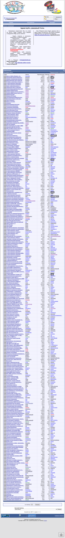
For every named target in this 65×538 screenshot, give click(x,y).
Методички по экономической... (14, 311)
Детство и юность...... (11, 392)
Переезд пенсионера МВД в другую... (15, 271)
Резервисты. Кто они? (11, 316)
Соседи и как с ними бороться (13, 359)
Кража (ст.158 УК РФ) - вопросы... (14, 203)
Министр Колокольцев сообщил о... (15, 216)
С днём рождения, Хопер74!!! (13, 254)
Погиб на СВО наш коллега (12, 451)
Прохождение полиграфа (12, 492)
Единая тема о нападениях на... (14, 138)
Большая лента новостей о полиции (15, 158)
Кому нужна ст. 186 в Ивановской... (14, 345)
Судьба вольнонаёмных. (12, 355)
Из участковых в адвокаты (12, 420)
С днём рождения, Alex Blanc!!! (13, 165)
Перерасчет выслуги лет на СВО (14, 261)
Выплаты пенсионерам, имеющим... (15, 199)
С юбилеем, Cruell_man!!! (12, 326)
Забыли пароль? (50, 20)
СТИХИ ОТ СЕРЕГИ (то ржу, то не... (14, 304)
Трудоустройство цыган (12, 376)
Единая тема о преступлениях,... (14, 285)
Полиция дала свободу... (12, 448)
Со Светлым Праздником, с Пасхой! (15, 168)
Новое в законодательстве (12, 362)
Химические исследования (12, 205)
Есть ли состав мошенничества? (14, 263)
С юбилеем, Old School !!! (12, 280)
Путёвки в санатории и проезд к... (14, 81)
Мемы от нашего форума (12, 409)
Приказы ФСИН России (12, 90)
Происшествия (10, 190)
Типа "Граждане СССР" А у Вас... (14, 335)
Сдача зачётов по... (11, 383)
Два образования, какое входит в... (14, 331)
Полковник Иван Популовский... (14, 406)
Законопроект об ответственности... (15, 397)
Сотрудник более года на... (12, 488)
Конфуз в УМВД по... (11, 336)
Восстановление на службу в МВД (14, 125)
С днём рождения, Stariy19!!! (13, 154)
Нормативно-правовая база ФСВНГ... (15, 122)
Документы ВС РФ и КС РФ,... (13, 127)
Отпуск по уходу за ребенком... (13, 434)
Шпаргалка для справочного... (13, 299)
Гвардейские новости (11, 384)
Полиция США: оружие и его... (13, 393)
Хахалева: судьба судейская (13, 380)
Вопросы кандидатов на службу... (14, 243)
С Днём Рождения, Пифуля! (13, 183)
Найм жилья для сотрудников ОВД (14, 404)
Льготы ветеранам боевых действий (15, 350)
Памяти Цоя (9, 457)
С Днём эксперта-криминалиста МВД (15, 278)
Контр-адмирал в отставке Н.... (13, 295)
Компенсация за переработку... (13, 396)
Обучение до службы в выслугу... (14, 460)
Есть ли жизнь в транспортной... (14, 292)
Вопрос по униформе (11, 144)
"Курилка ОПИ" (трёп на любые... (14, 179)
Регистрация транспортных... (13, 349)
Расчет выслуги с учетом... (12, 314)
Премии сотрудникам (11, 352)
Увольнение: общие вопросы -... (14, 186)
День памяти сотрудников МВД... (14, 209)
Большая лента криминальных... (14, 111)
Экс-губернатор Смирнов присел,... (14, 176)
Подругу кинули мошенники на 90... (14, 498)
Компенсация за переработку (13, 256)
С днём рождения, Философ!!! (13, 83)
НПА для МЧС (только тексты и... (14, 128)
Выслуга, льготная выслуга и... (14, 382)
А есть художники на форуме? (13, 433)
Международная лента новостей (14, 80)
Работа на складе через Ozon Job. (14, 329)
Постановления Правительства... (14, 97)
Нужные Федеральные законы (13, 132)
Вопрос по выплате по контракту (14, 290)
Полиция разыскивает (11, 437)
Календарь (52, 22)
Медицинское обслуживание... (13, 438)
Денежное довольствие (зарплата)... (15, 241)
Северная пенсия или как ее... (13, 307)
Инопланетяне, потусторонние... (14, 236)
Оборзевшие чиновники (12, 118)
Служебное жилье (10, 318)
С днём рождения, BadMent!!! (13, 281)
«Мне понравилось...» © (12, 464)
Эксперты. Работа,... (11, 161)
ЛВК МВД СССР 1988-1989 (12, 343)
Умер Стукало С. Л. (11, 223)
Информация (7, 70)
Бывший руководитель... (12, 309)
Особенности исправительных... (14, 155)
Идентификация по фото (12, 142)
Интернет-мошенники (11, 399)
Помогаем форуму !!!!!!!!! (12, 115)
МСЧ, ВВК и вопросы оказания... (14, 373)
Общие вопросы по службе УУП (14, 416)
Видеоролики (9, 444)
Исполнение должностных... (13, 159)
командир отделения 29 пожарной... (15, 188)
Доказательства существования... (14, 248)
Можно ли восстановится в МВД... (14, 440)
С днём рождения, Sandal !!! (13, 237)
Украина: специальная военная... (14, 79)
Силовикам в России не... (12, 121)
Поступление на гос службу (13, 474)
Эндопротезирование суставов (14, 386)
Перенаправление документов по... (14, 217)
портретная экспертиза (12, 141)
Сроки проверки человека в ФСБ (14, 455)
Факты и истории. (10, 101)
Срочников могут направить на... (14, 192)
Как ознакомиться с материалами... (14, 390)
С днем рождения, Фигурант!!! (13, 270)
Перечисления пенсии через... (13, 196)
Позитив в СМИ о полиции (12, 472)
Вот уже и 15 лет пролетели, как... (14, 219)
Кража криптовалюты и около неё (14, 426)
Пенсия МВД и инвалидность (13, 267)
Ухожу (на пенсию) (10, 356)
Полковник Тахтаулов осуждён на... (15, 387)
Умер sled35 (9, 226)
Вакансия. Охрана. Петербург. (13, 112)
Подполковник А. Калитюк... (13, 315)
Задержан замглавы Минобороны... (15, 206)
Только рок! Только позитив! (13, 338)
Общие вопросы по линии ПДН (14, 428)
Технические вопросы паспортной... (15, 477)
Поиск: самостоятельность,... (13, 86)
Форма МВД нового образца (13, 372)
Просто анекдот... (10, 100)
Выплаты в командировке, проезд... (15, 418)
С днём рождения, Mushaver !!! (13, 250)
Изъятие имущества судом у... (13, 370)
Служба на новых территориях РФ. (14, 475)
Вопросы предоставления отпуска (14, 200)
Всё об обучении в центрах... (13, 484)
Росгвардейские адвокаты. (12, 491)
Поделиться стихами (11, 207)
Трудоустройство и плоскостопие (14, 489)
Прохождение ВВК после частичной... (15, 298)
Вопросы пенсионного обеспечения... (15, 413)
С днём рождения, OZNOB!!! (13, 171)
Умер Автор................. (11, 342)
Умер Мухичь (9, 224)
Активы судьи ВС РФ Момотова (14, 452)
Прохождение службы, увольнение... (15, 443)
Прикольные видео (11, 467)
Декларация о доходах (11, 257)
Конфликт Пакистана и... (12, 246)
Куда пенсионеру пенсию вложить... (15, 333)
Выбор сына (9, 441)
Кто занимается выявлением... (13, 148)
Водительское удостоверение (13, 341)
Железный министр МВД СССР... (14, 394)
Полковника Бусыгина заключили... (15, 445)
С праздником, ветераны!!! (12, 145)
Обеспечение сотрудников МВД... (14, 348)
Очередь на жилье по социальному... (15, 229)
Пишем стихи (9, 417)
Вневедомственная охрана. (13, 284)
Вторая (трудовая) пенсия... (13, 185)
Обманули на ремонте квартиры (14, 363)
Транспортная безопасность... (13, 346)
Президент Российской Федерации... (15, 197)
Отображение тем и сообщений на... (15, 308)
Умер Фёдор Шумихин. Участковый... (15, 227)
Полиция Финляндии (11, 427)
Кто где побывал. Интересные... (14, 482)
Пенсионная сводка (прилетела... (14, 77)
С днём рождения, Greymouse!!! (14, 172)
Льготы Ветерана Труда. (12, 110)
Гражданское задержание (12, 182)
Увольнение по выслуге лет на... (14, 268)
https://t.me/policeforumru (42, 35)
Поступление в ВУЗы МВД (12, 461)
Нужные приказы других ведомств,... (15, 91)
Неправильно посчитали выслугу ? (15, 389)
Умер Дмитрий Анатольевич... (13, 220)
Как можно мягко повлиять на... (14, 499)
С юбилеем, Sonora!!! (11, 193)
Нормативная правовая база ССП (14, 88)
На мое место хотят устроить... (13, 486)
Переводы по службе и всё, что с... (14, 423)
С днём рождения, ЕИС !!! (12, 322)
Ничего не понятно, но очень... (13, 301)
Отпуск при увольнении (12, 105)
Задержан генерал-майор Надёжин (14, 447)
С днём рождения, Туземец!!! (13, 231)
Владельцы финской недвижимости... (15, 353)
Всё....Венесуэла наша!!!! (12, 282)
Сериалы (8, 103)
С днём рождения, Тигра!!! (12, 230)
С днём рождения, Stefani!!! (13, 321)
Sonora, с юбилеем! (11, 287)
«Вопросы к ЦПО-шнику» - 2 (13, 173)
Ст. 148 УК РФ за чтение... (12, 152)
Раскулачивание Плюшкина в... (14, 324)
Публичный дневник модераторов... (15, 175)
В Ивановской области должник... (14, 479)
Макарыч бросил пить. (11, 468)
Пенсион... (8, 339)
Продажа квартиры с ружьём (13, 424)
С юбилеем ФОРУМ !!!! (11, 260)
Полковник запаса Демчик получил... (15, 366)
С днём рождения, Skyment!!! (13, 195)
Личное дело (9, 134)
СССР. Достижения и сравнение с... (14, 450)
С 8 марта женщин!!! (11, 264)
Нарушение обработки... (12, 135)
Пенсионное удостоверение (13, 305)
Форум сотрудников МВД (11, 18)
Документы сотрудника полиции (14, 169)
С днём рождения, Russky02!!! (13, 84)
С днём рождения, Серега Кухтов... (14, 265)
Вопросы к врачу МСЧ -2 (12, 277)
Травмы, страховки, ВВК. (12, 377)
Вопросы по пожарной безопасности (15, 213)
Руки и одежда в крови (11, 149)
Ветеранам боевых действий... (13, 98)
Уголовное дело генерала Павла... (14, 367)
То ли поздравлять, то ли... (12, 297)
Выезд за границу (10, 234)
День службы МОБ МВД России (14, 302)
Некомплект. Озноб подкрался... (14, 421)
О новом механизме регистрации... (14, 407)
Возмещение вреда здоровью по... (14, 247)
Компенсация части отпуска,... (13, 163)
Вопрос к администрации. (12, 156)
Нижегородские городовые (13, 151)
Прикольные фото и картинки (13, 87)
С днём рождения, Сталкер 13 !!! (14, 274)
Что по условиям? (10, 465)
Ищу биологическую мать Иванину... (15, 139)
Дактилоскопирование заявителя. (14, 431)
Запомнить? (58, 17)
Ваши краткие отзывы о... (12, 117)
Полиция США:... (10, 454)
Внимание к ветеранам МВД (13, 430)
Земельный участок (11, 478)
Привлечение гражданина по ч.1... (14, 469)
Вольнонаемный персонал (12, 104)
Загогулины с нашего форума (13, 162)
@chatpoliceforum (25, 60)
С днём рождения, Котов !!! (13, 129)
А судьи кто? (9, 375)
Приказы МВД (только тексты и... (14, 93)
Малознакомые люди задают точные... (15, 462)
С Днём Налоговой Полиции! (13, 240)
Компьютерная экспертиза (12, 202)
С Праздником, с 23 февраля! (13, 291)
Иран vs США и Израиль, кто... (13, 76)
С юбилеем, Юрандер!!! (12, 312)
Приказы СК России (11, 95)
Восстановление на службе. (13, 180)
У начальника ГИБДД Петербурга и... (15, 401)
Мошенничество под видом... (13, 403)
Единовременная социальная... (14, 120)
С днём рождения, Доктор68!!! (13, 258)
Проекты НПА (9, 273)
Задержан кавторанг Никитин (13, 325)
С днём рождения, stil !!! (12, 233)
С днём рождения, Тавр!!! (12, 114)
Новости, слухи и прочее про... (13, 189)
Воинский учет (10, 495)
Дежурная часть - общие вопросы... (15, 369)
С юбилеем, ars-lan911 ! (12, 244)
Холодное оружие (10, 458)
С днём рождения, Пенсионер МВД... (15, 253)
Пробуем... (8, 494)
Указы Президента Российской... (14, 214)
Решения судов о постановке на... (14, 319)
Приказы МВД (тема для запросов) (14, 222)
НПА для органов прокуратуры (14, 435)
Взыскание (9, 360)
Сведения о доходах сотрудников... (15, 239)
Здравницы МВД (10, 131)
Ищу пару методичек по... (12, 332)
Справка (11, 22)
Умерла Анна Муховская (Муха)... (14, 411)
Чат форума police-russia (22, 62)
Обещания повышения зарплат (14, 328)
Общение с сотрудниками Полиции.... (15, 166)
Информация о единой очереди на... (15, 485)
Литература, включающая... (13, 471)
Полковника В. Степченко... (13, 400)
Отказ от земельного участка (13, 178)
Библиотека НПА (10, 94)
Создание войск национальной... (14, 210)
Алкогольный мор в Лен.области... (14, 414)
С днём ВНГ (9, 212)
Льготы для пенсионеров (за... (13, 481)
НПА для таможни (10, 124)
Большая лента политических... (14, 108)
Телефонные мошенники (12, 107)
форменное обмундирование (13, 288)
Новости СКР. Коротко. (11, 379)
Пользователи (30, 22)
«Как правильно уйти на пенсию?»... (15, 410)
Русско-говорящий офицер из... (14, 294)
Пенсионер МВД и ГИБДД (12, 146)
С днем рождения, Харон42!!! (13, 251)
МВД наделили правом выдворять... (15, 496)
